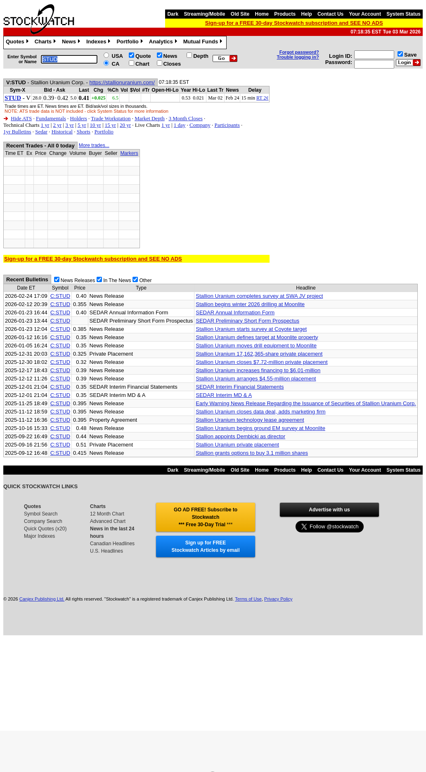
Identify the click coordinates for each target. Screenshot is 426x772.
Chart (142, 64)
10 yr (95, 125)
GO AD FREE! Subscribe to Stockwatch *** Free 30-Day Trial (205, 517)
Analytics (164, 42)
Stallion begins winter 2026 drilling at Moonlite (250, 304)
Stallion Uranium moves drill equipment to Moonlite (256, 345)
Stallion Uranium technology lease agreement (250, 420)
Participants (226, 125)
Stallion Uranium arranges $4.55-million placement (256, 378)
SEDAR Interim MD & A (224, 395)
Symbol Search (40, 514)
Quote (143, 56)
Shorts (83, 131)
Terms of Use (248, 598)
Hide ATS (21, 118)
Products (285, 14)
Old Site (240, 14)
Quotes (18, 42)
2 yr (57, 125)
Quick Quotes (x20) (45, 529)
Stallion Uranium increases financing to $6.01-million (258, 370)
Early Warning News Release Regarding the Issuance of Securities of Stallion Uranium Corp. (306, 403)
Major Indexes (39, 536)
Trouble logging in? (298, 57)
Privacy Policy (278, 598)
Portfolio (130, 42)
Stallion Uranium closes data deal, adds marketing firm (260, 412)
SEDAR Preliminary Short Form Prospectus (247, 321)
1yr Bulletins (17, 131)
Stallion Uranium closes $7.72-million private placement (261, 362)
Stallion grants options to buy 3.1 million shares (252, 453)
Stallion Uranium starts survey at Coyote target (251, 329)
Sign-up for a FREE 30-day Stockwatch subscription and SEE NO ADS (294, 23)
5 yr (82, 125)
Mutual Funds (204, 42)
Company (200, 125)
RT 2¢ (262, 98)
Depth (200, 56)
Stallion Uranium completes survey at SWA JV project (259, 296)
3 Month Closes (185, 118)
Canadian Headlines (112, 543)
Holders (78, 118)
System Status (403, 14)
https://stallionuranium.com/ (122, 82)
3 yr (69, 125)
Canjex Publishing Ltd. (41, 598)
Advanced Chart (107, 521)
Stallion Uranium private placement (237, 445)
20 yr (125, 125)
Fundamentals (51, 118)
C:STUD (60, 296)
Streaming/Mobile (204, 14)
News (72, 42)
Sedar (41, 131)
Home (262, 14)
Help (306, 14)
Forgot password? (299, 52)
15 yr (110, 125)
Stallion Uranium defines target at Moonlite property (257, 337)
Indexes (99, 42)
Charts (46, 42)
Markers (129, 153)
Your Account (365, 14)
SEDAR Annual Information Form (235, 312)
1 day (180, 125)
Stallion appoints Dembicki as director (240, 436)
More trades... (94, 145)
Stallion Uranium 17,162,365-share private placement (259, 354)
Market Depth (150, 118)
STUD (13, 98)
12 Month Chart (107, 514)
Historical (62, 131)
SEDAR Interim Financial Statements (240, 387)
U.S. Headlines (106, 551)
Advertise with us (329, 510)
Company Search (43, 521)
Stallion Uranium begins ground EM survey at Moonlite (260, 428)
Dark (172, 14)
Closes (172, 64)
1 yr (45, 125)
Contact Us (330, 14)
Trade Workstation (110, 118)
